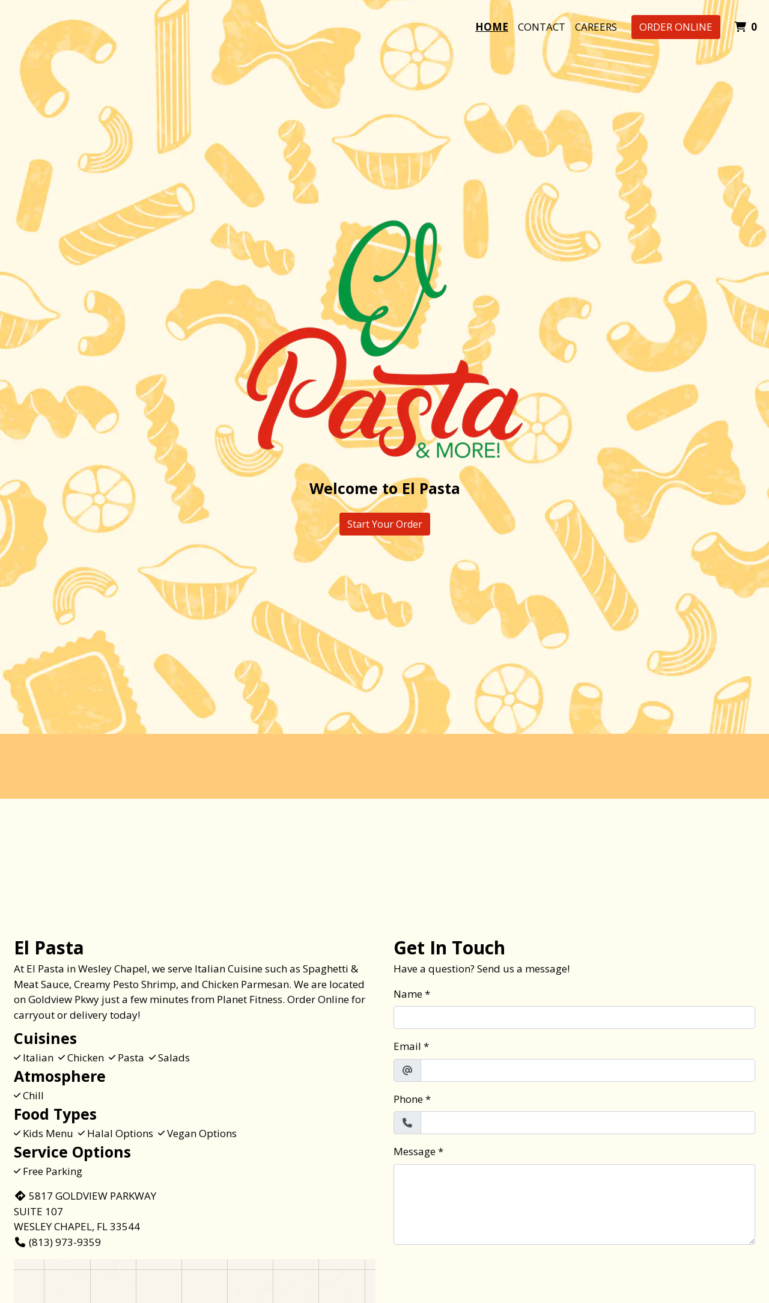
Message (415, 1151)
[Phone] (588, 1122)
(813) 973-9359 (57, 1242)
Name (408, 994)
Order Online (676, 27)
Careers (596, 27)
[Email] (588, 1070)
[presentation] (485, 1277)
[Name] (574, 1017)
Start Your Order (384, 524)
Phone (408, 1099)
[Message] (574, 1204)
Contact (541, 27)
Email (407, 1046)
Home (491, 27)
